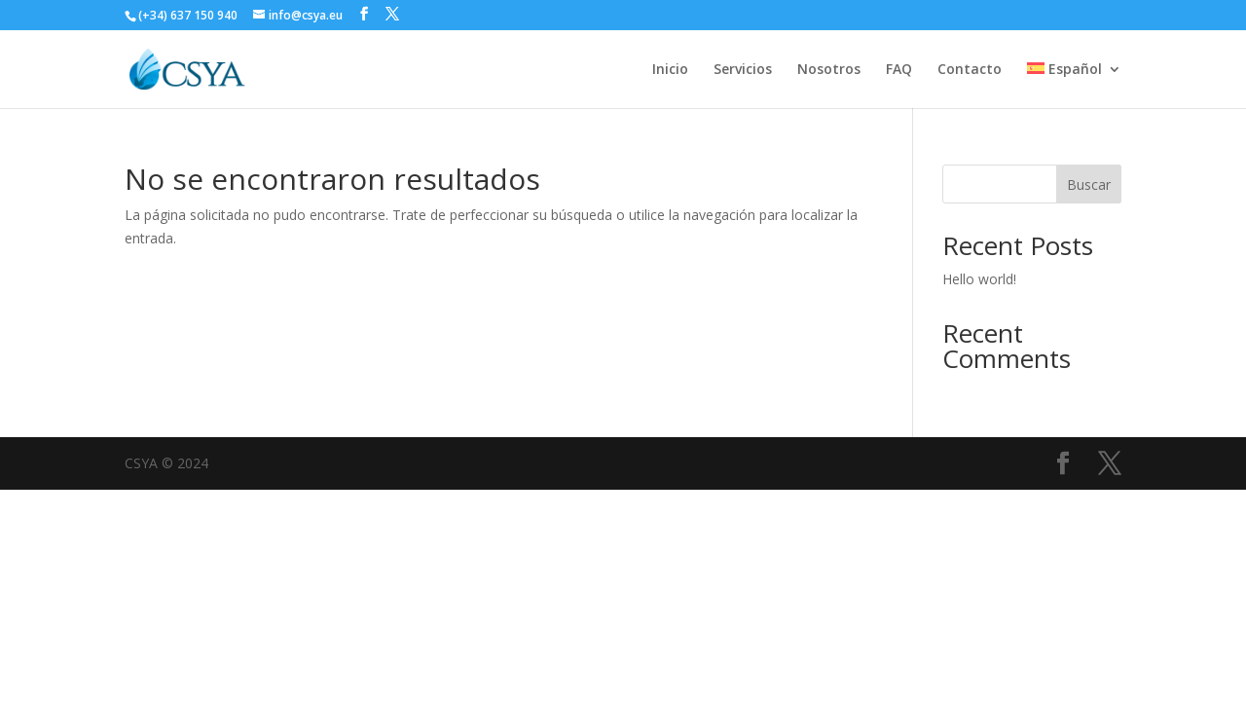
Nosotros (829, 70)
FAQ (899, 70)
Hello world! (979, 279)
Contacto (969, 70)
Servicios (743, 70)
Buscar (1089, 184)
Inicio (670, 70)
